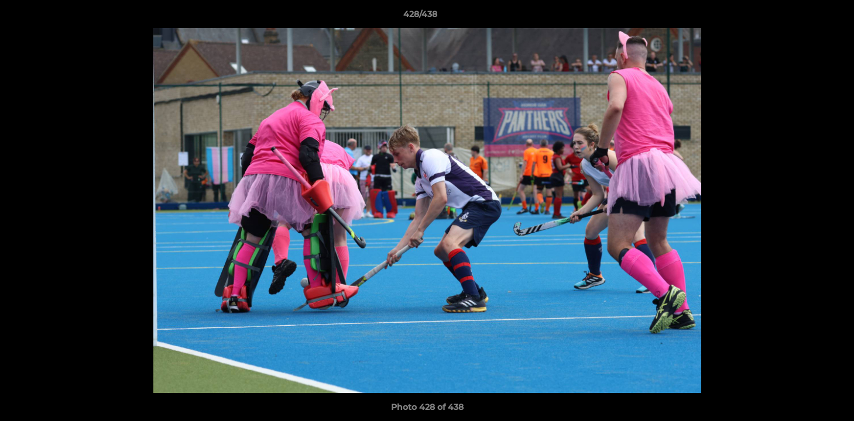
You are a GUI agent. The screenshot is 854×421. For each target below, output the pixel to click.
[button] (805, 17)
